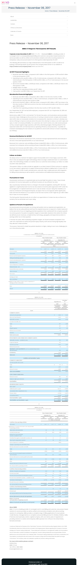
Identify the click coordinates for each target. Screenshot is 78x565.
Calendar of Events (15, 31)
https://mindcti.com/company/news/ (21, 66)
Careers (12, 24)
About (12, 16)
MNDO (50, 54)
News (11, 35)
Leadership (13, 20)
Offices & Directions (16, 28)
